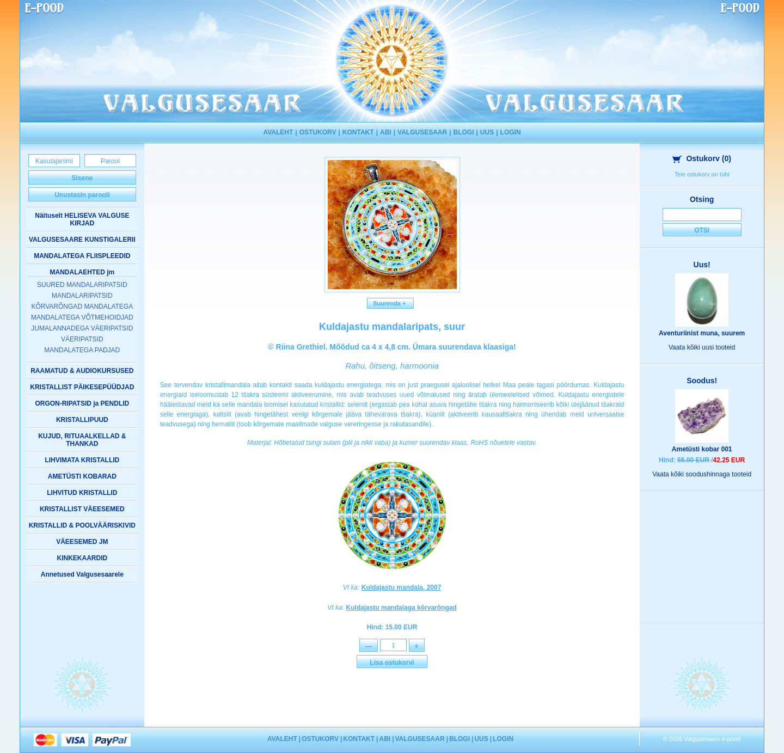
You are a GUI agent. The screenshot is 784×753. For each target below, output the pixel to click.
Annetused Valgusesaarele (82, 574)
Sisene (82, 178)
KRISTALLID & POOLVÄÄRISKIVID (82, 525)
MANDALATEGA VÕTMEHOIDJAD (82, 317)
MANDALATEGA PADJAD (82, 350)
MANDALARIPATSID (82, 295)
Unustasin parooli (81, 195)
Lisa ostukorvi (392, 663)
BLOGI (464, 132)
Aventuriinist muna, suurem (702, 333)
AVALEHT (278, 132)
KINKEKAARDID (82, 558)
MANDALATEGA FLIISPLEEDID (82, 256)
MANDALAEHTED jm (82, 272)
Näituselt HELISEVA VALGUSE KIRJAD (82, 219)
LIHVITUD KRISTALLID (82, 493)
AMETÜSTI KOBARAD (82, 476)
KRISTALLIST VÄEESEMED (82, 509)
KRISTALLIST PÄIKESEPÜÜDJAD (82, 387)
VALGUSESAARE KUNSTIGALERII (82, 239)
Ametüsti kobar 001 (702, 449)
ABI (385, 132)
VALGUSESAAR (422, 132)
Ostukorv (701, 158)
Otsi (701, 230)
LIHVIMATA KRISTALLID (82, 460)
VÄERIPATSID (82, 339)
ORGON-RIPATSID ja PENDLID (82, 403)
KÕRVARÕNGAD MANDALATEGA (82, 306)
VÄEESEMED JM (82, 542)
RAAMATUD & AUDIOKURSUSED (81, 371)
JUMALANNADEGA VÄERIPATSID (82, 328)
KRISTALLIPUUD (82, 420)
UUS (487, 132)
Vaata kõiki (702, 347)
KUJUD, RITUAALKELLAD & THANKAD (82, 440)
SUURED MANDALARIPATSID (82, 285)
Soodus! (702, 380)
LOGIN (510, 132)
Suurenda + (390, 303)
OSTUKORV (317, 132)
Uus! (702, 264)
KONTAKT (358, 132)
